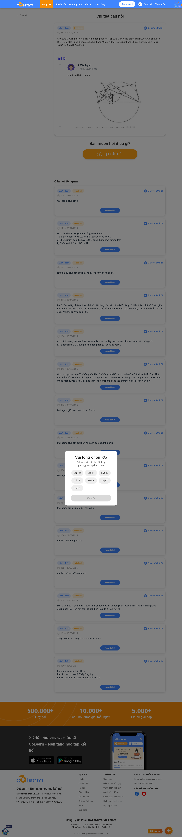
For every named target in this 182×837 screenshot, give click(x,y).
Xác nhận (91, 498)
